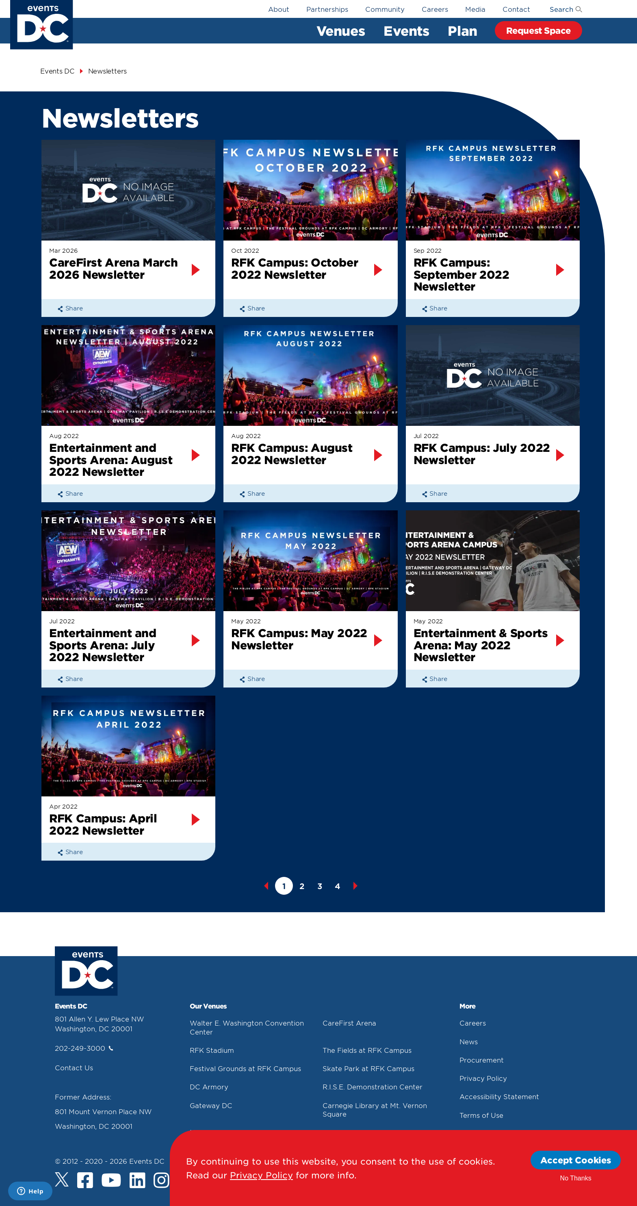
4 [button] (337, 886)
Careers (435, 9)
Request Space (538, 30)
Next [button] (355, 886)
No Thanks (576, 1178)
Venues (340, 30)
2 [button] (301, 886)
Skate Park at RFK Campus (368, 1068)
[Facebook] (85, 1181)
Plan (462, 30)
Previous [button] (266, 886)
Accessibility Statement (499, 1096)
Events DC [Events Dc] (57, 71)
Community (385, 9)
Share (70, 308)
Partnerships (327, 9)
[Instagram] (161, 1181)
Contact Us (74, 1067)
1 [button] (284, 886)
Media (475, 9)
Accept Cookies (575, 1160)
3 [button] (319, 886)
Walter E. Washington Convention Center (247, 1027)
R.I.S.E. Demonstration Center (372, 1086)
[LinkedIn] (137, 1181)
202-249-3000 (84, 1048)
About (278, 9)
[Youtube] (111, 1181)
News (468, 1041)
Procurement (481, 1060)
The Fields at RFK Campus (367, 1050)
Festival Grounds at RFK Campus (245, 1068)
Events (406, 30)
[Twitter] (62, 1179)
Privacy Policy (483, 1078)
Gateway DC (211, 1105)
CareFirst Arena (349, 1023)
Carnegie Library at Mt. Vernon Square (375, 1109)
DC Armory (209, 1086)
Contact (516, 9)
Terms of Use (481, 1115)
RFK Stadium (212, 1050)
